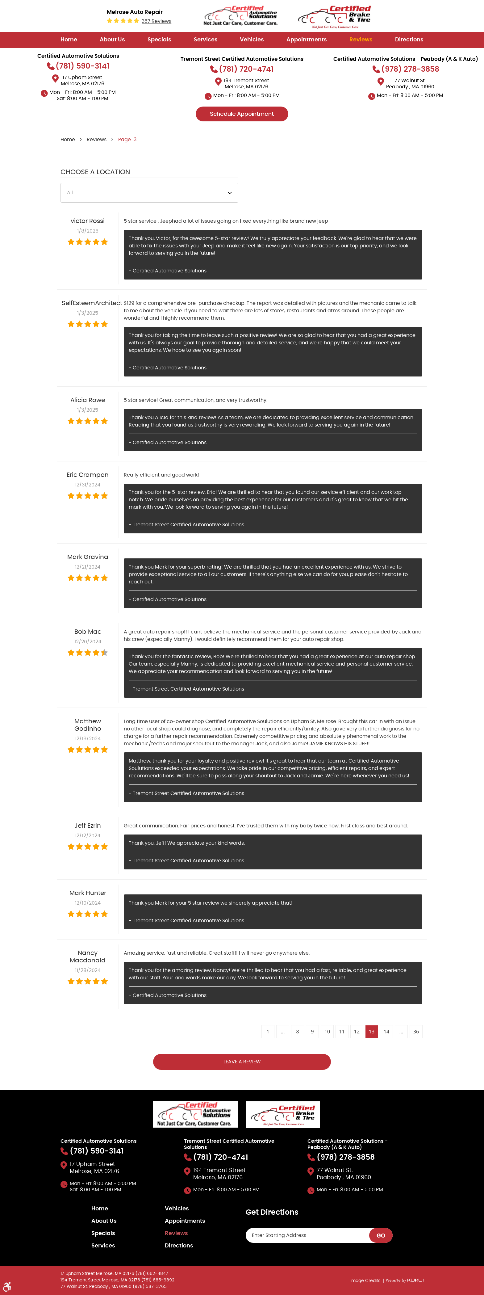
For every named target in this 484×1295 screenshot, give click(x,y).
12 (357, 1031)
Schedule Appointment (242, 114)
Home (68, 40)
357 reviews (156, 21)
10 (327, 1031)
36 (416, 1031)
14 (386, 1031)
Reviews (361, 40)
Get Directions (272, 1212)
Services (206, 40)
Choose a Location (95, 172)
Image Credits (366, 1281)
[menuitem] (68, 40)
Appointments (306, 40)
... (283, 1031)
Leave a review (242, 1061)
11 (342, 1031)
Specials (159, 40)
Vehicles (252, 40)
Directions (409, 40)
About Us (112, 40)
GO (381, 1236)
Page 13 (127, 139)
